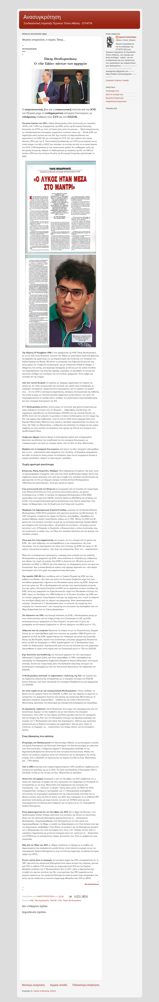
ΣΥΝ (60, 900)
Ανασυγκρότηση (42, 17)
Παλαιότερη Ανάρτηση (85, 984)
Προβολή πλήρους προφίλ (117, 80)
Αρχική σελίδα (58, 984)
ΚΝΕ (32, 900)
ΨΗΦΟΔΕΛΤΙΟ (112, 91)
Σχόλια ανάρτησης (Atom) (45, 991)
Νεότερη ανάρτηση (33, 984)
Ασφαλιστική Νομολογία (116, 101)
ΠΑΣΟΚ (53, 900)
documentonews (92, 884)
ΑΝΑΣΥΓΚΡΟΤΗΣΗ (127, 37)
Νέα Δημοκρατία (42, 900)
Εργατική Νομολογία (114, 98)
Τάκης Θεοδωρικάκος (72, 900)
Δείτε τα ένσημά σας (114, 94)
